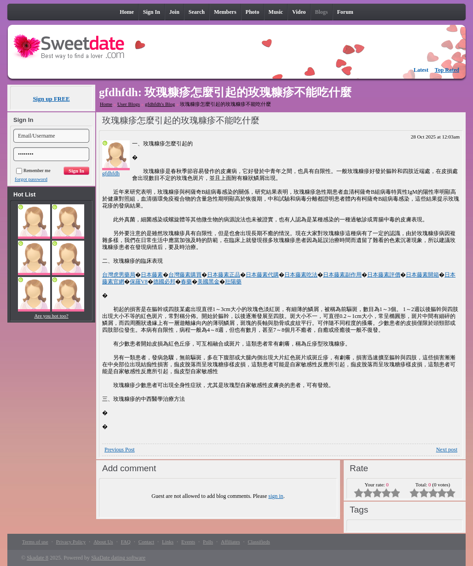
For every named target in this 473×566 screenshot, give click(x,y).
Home (106, 104)
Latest (421, 70)
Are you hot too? (51, 315)
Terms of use (35, 541)
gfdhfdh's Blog (160, 104)
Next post (446, 449)
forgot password (31, 179)
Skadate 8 (37, 557)
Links (167, 541)
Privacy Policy (71, 541)
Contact (146, 541)
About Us (103, 541)
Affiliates (230, 541)
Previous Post (119, 449)
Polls (208, 541)
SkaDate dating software (118, 557)
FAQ (126, 541)
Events (188, 541)
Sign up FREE (51, 98)
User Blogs (128, 104)
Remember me (33, 170)
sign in (275, 496)
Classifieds (259, 541)
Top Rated (447, 70)
